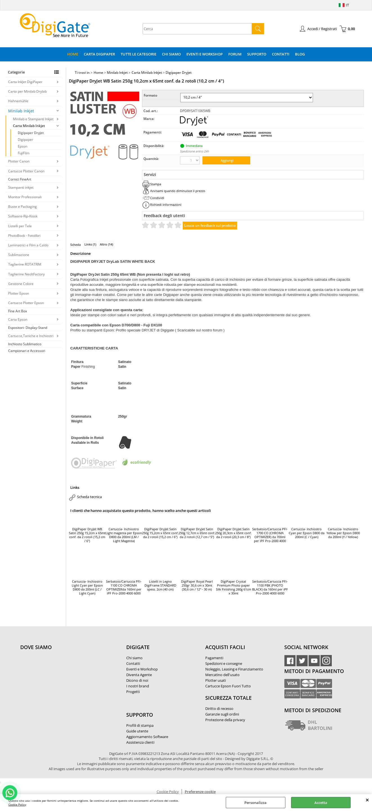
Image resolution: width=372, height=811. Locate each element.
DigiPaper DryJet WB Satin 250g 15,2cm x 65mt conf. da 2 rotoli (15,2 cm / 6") (87, 535)
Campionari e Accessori (26, 350)
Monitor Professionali (25, 197)
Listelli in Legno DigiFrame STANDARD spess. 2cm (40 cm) (160, 585)
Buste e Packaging (22, 206)
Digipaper (25, 139)
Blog (300, 54)
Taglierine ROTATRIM (24, 264)
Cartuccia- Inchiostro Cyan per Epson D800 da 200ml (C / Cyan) (306, 533)
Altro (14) (106, 244)
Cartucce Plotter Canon (26, 171)
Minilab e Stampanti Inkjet (33, 119)
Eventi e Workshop (204, 54)
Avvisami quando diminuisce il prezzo (177, 191)
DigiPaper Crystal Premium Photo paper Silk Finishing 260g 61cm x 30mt (233, 587)
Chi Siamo (171, 54)
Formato (150, 95)
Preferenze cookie (200, 791)
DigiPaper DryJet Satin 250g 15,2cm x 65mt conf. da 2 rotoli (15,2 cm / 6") (160, 533)
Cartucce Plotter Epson (26, 302)
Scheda (75, 244)
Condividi (157, 198)
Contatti (280, 54)
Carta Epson (17, 319)
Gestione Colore (20, 283)
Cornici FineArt (19, 179)
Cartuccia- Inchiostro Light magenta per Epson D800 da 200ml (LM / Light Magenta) (123, 535)
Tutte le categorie (138, 54)
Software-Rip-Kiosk (22, 216)
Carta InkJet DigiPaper (25, 81)
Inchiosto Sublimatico (24, 344)
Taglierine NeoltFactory (26, 274)
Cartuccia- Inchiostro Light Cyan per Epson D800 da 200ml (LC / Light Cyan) (87, 587)
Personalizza (255, 802)
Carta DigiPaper (99, 54)
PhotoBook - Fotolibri (24, 235)
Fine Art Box (17, 311)
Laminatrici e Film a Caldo (28, 245)
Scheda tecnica (89, 496)
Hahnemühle (18, 101)
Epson (22, 146)
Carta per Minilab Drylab (27, 91)
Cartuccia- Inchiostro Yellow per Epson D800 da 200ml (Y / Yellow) (343, 533)
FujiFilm (24, 153)
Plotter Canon (19, 161)
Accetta (320, 802)
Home (72, 54)
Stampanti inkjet (20, 187)
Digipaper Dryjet (31, 132)
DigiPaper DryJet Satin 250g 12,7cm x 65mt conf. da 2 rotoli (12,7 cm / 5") (197, 533)
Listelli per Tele (20, 226)
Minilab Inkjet (21, 110)
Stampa (155, 184)
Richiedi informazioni (165, 204)
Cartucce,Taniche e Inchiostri (30, 335)
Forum (235, 54)
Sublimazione (18, 254)
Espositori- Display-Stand (27, 327)
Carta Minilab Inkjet (29, 125)
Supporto (256, 54)
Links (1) (90, 244)
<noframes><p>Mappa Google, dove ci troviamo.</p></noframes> (62, 684)
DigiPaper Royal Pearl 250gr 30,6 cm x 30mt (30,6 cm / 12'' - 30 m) (197, 585)
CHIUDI (367, 800)
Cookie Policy (17, 804)
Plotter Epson (18, 293)
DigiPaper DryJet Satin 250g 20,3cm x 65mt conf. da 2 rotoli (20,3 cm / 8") (233, 533)
